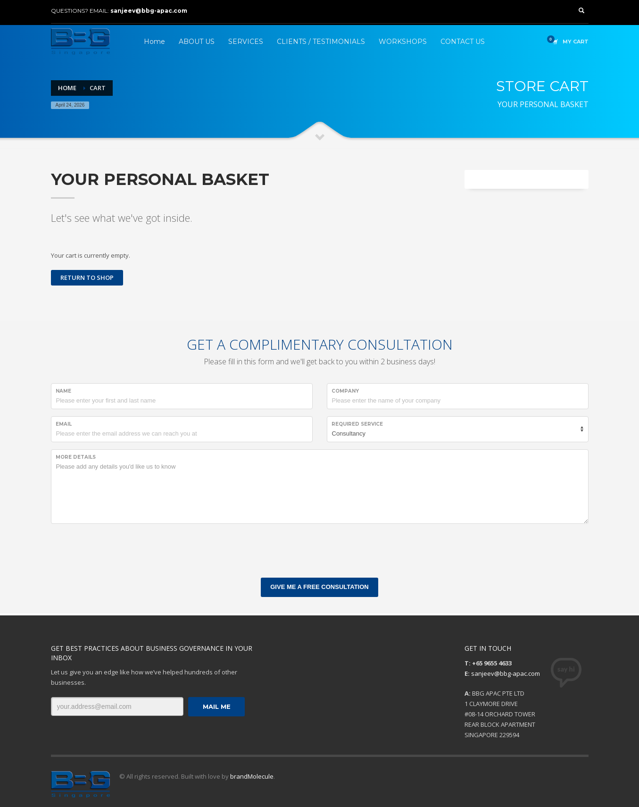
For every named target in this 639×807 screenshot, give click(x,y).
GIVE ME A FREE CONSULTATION (319, 586)
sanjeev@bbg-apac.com (148, 10)
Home (67, 88)
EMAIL (64, 424)
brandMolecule (252, 776)
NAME (63, 391)
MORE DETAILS (76, 457)
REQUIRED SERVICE (357, 424)
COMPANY (345, 391)
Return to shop (87, 277)
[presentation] (122, 549)
